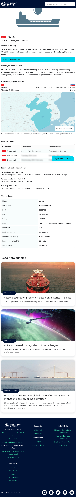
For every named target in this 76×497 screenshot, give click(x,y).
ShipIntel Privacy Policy (63, 442)
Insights (38, 442)
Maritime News (38, 445)
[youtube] (71, 492)
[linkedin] (44, 492)
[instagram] (65, 492)
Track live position (11, 60)
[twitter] (58, 492)
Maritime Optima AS (13, 429)
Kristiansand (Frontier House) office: (13, 447)
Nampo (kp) (12, 156)
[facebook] (51, 492)
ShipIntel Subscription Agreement (63, 431)
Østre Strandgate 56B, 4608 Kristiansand (13, 452)
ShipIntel (38, 430)
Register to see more (62, 159)
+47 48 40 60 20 (13, 457)
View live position (64, 129)
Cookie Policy (63, 445)
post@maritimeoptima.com (13, 442)
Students (13, 481)
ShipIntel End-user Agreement (63, 437)
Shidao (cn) (11, 151)
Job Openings (13, 477)
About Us (13, 471)
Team (13, 467)
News (13, 474)
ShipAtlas (38, 433)
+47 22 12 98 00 (13, 439)
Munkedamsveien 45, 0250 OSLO (13, 434)
